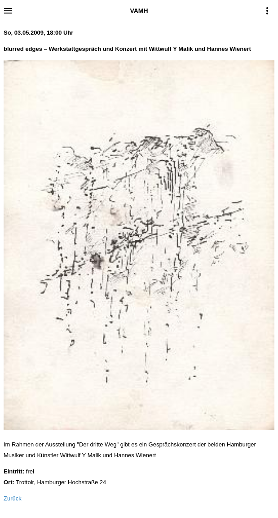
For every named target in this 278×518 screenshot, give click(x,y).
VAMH (139, 10)
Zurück (13, 498)
